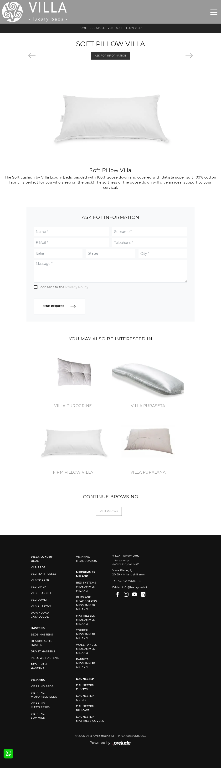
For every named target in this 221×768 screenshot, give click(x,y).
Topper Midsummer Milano (85, 634)
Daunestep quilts (85, 697)
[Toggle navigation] (213, 12)
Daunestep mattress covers (90, 718)
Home (83, 28)
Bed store (97, 28)
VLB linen (38, 586)
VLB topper (40, 580)
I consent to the (63, 287)
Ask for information (110, 55)
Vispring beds (42, 686)
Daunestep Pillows (85, 708)
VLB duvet (39, 599)
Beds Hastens (42, 634)
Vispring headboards (86, 559)
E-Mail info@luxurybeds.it (130, 587)
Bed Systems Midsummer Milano (86, 586)
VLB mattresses (43, 573)
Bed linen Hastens (39, 666)
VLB (110, 28)
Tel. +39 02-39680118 (126, 581)
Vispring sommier (38, 715)
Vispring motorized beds (44, 694)
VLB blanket (41, 593)
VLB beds (38, 567)
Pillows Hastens (45, 658)
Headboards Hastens (41, 643)
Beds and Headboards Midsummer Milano (86, 603)
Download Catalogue (40, 614)
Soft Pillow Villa (129, 28)
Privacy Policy (76, 287)
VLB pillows (109, 511)
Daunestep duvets (85, 687)
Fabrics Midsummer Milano (85, 663)
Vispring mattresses (40, 705)
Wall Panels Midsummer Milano (86, 649)
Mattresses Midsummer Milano (85, 619)
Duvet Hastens (43, 651)
